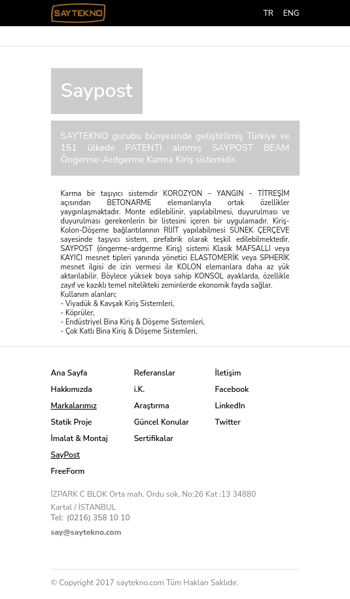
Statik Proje (71, 422)
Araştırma (151, 405)
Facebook (232, 389)
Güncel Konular (161, 422)
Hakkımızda (71, 389)
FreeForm (68, 471)
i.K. (139, 389)
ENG (291, 13)
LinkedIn (230, 405)
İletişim (228, 373)
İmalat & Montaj (79, 438)
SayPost (65, 455)
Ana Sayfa (69, 373)
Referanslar (154, 373)
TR (268, 13)
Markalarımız (74, 405)
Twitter (228, 422)
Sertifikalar (153, 438)
